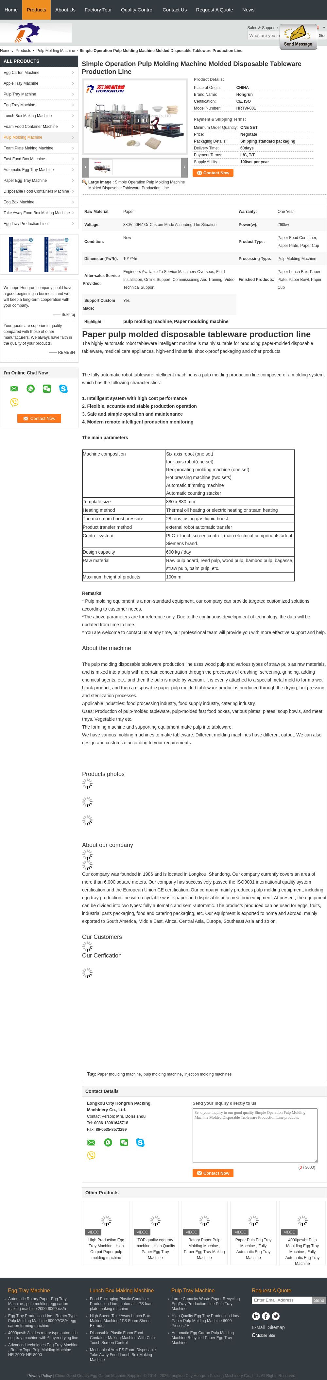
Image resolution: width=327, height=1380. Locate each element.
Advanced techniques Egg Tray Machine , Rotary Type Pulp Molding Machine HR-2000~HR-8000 (43, 1350)
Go (321, 35)
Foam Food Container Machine (31, 126)
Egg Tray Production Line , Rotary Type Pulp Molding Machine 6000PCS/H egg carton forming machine (42, 1321)
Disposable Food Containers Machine (36, 191)
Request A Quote (214, 9)
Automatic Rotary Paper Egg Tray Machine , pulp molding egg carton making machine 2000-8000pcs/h (38, 1304)
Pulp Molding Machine (55, 50)
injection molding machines (208, 1074)
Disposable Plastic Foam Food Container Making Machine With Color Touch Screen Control (123, 1338)
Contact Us (175, 9)
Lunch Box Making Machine (28, 115)
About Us (65, 9)
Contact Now (216, 172)
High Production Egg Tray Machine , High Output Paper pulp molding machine (106, 1249)
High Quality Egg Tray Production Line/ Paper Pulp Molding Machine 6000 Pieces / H (205, 1321)
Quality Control (137, 9)
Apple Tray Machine (21, 83)
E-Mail (258, 1327)
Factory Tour (98, 9)
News (248, 9)
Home (11, 9)
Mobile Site (263, 1335)
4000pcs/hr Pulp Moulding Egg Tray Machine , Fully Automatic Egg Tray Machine (302, 1252)
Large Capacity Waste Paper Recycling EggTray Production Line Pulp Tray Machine (206, 1304)
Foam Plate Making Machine (28, 148)
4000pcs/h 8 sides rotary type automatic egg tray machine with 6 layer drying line (43, 1335)
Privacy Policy (39, 1375)
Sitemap (276, 1327)
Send (319, 1300)
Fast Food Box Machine (24, 159)
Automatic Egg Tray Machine (29, 169)
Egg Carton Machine (21, 72)
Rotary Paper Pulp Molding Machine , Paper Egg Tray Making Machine (204, 1249)
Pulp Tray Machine (20, 94)
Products (36, 9)
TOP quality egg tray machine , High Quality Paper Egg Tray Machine (155, 1249)
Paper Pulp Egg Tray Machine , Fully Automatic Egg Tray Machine (253, 1249)
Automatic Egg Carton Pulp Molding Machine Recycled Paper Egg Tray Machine (203, 1338)
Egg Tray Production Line (26, 223)
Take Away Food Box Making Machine (37, 213)
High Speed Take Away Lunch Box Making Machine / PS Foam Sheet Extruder (120, 1321)
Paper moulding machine (119, 1074)
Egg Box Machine (19, 202)
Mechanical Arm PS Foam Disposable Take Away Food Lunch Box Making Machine (123, 1355)
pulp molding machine (163, 1074)
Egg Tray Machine (19, 105)
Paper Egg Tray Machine (25, 180)
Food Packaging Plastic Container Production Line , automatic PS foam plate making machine (122, 1304)
